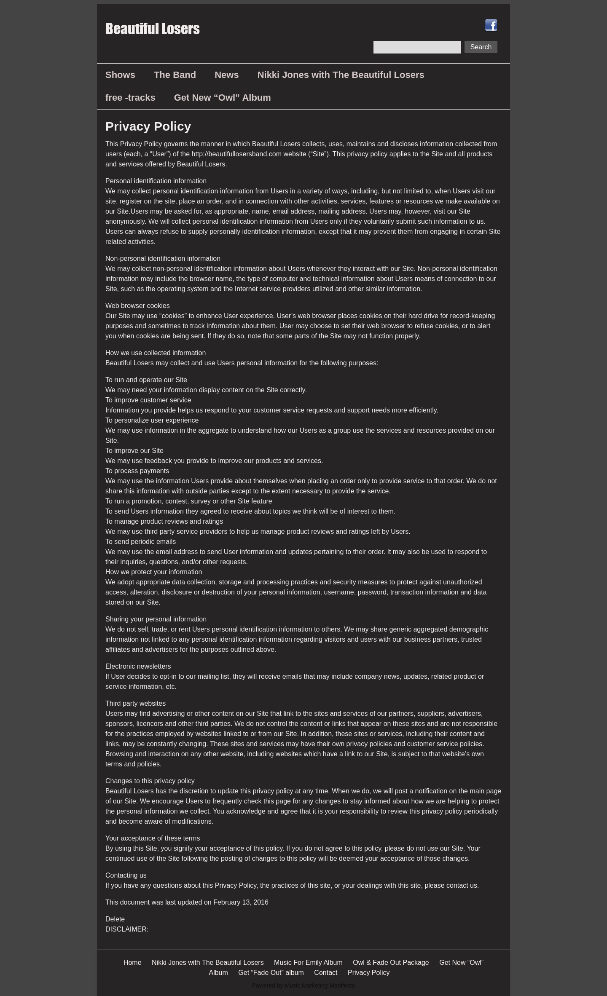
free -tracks (130, 97)
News (227, 75)
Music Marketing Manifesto (320, 985)
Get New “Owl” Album (222, 97)
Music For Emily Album (308, 962)
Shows (120, 75)
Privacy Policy (369, 972)
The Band (175, 75)
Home (133, 962)
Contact (325, 972)
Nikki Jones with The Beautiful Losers (341, 75)
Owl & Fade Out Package (391, 962)
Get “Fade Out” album (271, 972)
